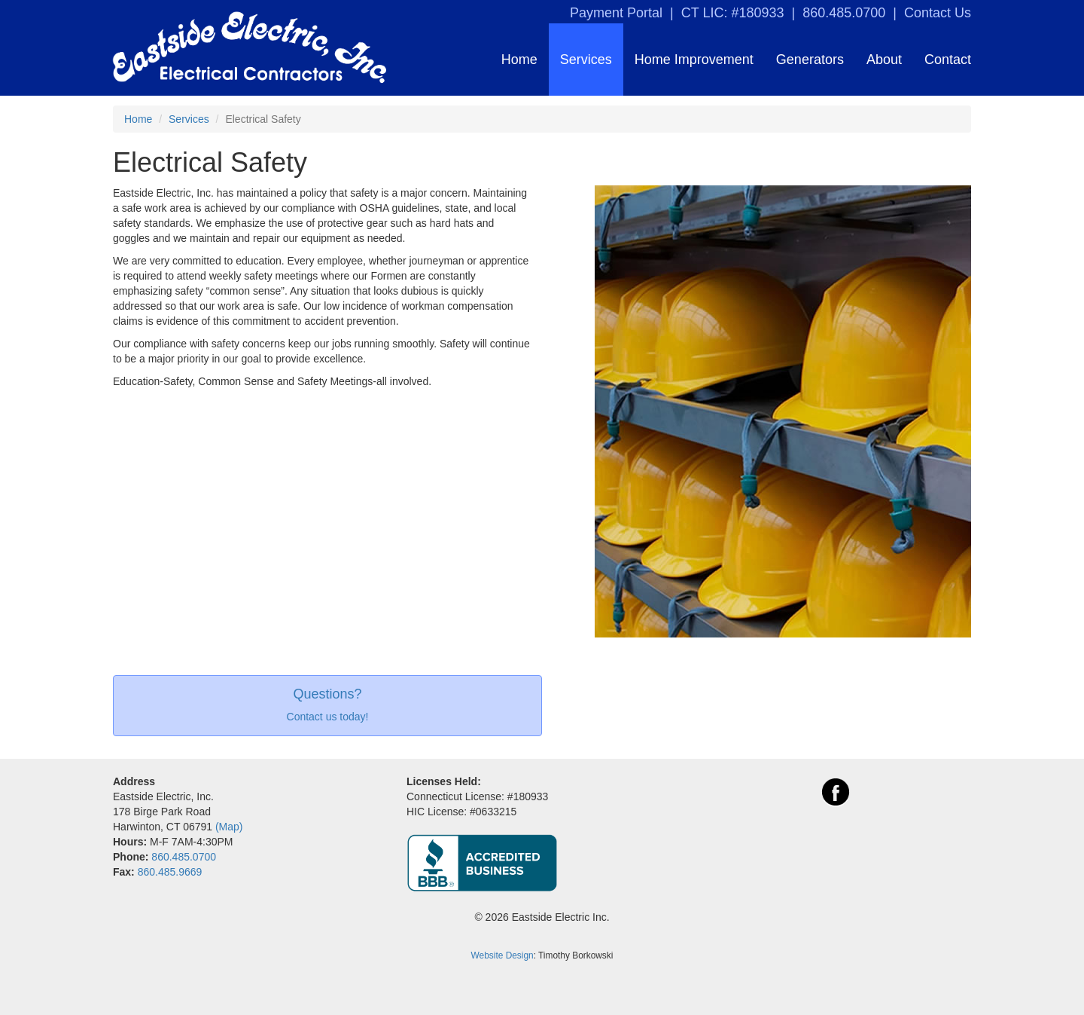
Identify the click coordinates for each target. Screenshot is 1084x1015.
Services (586, 59)
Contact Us (937, 12)
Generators (810, 59)
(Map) (229, 827)
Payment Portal (616, 12)
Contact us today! (328, 717)
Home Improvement (694, 59)
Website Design (502, 955)
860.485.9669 (170, 872)
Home (519, 59)
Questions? (327, 694)
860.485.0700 (843, 12)
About (884, 59)
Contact (947, 59)
